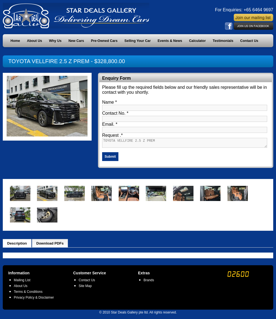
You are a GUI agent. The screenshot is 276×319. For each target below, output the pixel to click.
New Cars (76, 41)
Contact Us (249, 41)
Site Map (85, 287)
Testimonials (223, 41)
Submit (110, 158)
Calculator (197, 41)
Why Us (55, 41)
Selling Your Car (137, 41)
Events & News (170, 41)
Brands (149, 282)
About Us (34, 41)
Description (17, 245)
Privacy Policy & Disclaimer (34, 299)
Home (15, 41)
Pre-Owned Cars (104, 41)
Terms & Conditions (28, 293)
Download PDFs (50, 245)
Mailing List (22, 282)
